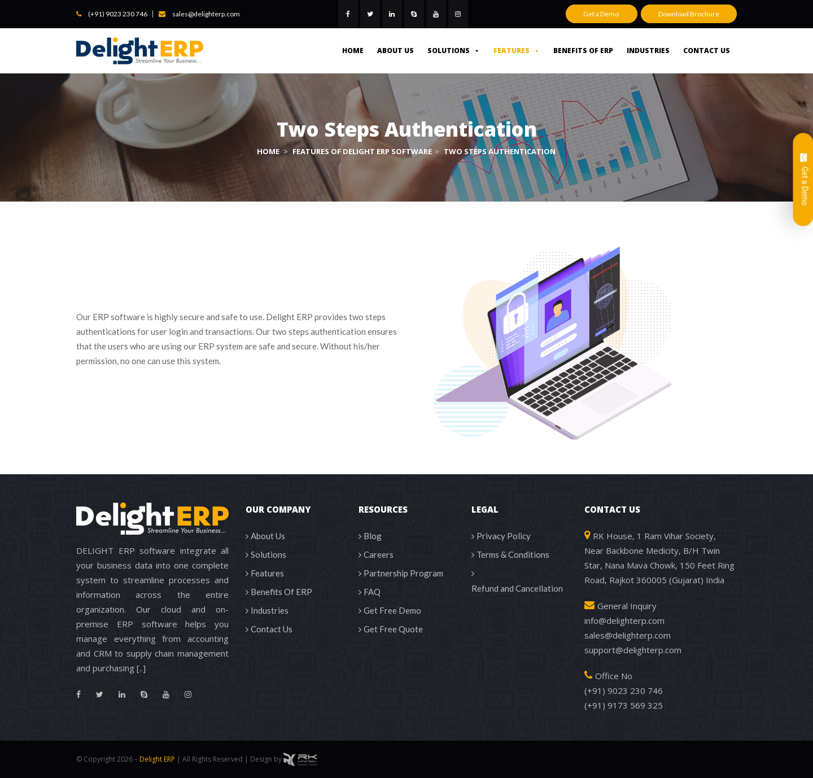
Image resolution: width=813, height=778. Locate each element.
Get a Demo (601, 14)
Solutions (453, 50)
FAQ (372, 592)
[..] (141, 668)
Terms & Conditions (513, 554)
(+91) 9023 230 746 (117, 14)
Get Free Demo (392, 610)
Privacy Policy (504, 536)
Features (516, 50)
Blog (373, 536)
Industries (648, 50)
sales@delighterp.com (206, 14)
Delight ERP (157, 759)
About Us (395, 50)
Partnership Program (403, 573)
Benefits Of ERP (583, 50)
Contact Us (706, 50)
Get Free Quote (393, 629)
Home (353, 50)
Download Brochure (688, 14)
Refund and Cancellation (517, 588)
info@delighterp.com (624, 620)
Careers (379, 554)
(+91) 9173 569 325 (623, 705)
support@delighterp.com (632, 649)
